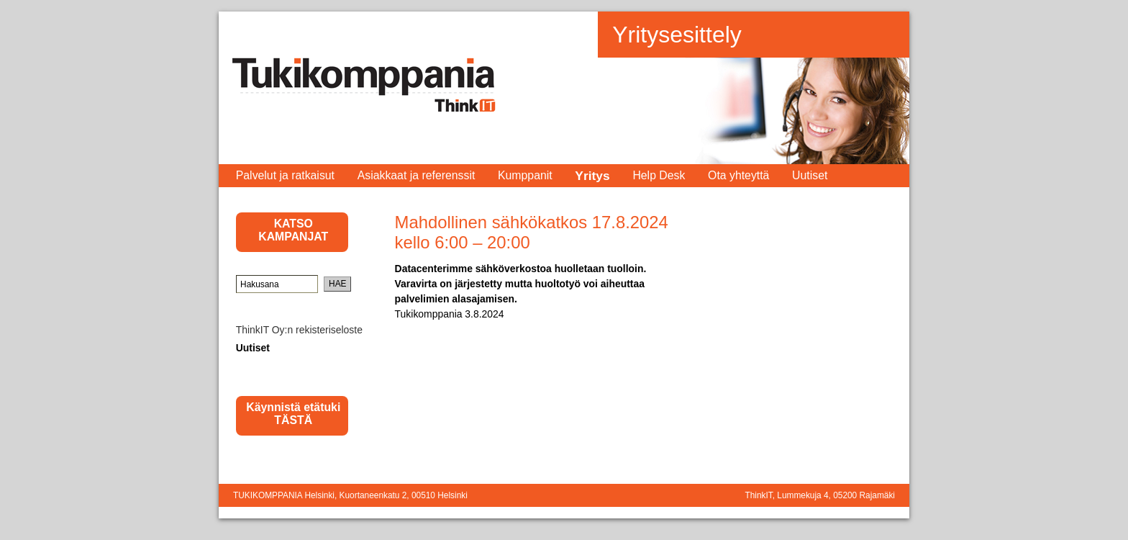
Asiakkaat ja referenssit (417, 175)
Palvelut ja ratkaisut (285, 175)
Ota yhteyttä (738, 175)
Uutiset (809, 175)
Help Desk (658, 175)
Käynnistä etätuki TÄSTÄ (293, 413)
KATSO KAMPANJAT (293, 230)
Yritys (592, 175)
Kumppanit (525, 175)
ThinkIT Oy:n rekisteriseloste (299, 330)
